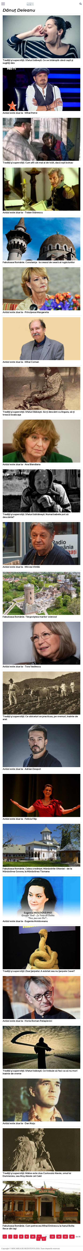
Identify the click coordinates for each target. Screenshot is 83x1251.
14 (59, 1237)
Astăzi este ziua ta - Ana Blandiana (21, 464)
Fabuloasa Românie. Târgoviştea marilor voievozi (30, 617)
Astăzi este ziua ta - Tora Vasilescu (22, 666)
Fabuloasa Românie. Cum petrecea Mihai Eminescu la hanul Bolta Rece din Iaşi (38, 1227)
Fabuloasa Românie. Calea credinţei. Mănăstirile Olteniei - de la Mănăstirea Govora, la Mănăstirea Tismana (37, 870)
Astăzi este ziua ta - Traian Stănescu (23, 212)
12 (46, 1237)
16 (72, 1237)
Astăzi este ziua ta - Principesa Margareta (26, 312)
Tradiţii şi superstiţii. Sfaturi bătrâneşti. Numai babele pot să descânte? (36, 515)
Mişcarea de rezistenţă (41, 4)
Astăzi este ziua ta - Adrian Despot (22, 769)
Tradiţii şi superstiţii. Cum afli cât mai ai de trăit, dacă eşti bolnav (38, 162)
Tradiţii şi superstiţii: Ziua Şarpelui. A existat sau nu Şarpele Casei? (39, 971)
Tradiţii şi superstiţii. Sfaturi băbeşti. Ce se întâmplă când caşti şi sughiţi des (38, 61)
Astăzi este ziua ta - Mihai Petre (20, 113)
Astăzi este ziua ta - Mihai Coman (21, 362)
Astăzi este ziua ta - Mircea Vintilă (21, 567)
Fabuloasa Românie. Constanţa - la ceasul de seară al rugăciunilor (39, 262)
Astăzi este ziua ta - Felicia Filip (20, 819)
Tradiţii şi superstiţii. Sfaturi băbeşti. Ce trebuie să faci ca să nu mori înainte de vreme (40, 1072)
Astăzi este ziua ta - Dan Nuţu (19, 1123)
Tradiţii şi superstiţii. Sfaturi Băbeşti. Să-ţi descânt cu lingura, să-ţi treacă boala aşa (39, 413)
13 (52, 1237)
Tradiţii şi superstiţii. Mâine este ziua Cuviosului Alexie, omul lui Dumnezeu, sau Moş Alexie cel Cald (37, 1174)
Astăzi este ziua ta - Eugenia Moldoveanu (25, 921)
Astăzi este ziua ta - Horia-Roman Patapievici (27, 1021)
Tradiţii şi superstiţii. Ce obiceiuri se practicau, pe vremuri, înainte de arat (40, 718)
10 (33, 1237)
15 (65, 1237)
